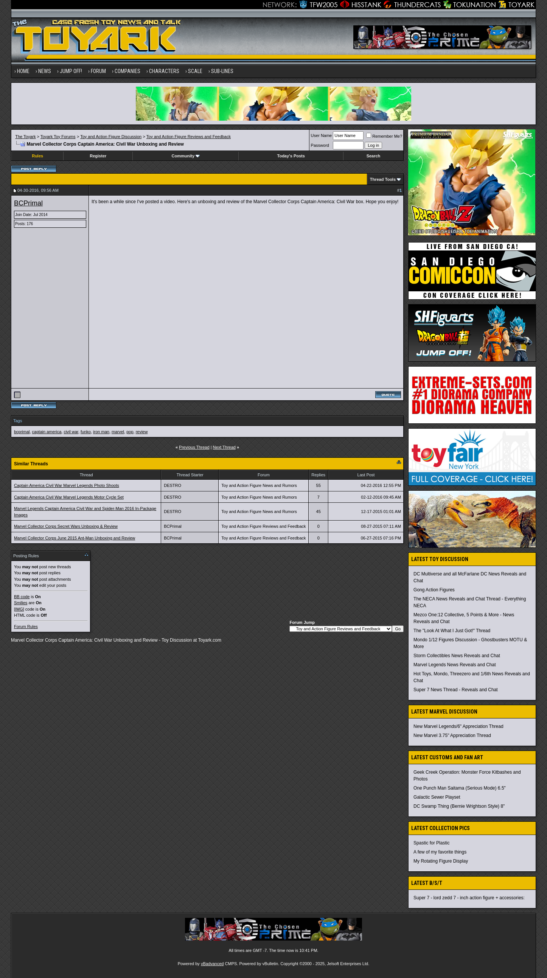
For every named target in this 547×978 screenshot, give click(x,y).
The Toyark (25, 136)
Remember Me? (384, 136)
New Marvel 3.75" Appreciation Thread (452, 735)
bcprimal (22, 431)
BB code (22, 596)
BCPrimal (28, 203)
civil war (71, 431)
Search (374, 156)
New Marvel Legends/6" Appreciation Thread (458, 726)
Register (98, 156)
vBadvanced (212, 963)
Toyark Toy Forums (58, 136)
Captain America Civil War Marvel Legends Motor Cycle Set (69, 497)
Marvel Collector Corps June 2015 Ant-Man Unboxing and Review (74, 538)
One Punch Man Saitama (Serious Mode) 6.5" (459, 788)
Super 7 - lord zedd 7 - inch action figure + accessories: (469, 897)
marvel (118, 431)
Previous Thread (194, 447)
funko (86, 431)
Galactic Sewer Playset (436, 797)
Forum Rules (26, 626)
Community (186, 156)
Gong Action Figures (434, 589)
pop (129, 431)
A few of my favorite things (439, 852)
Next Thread (224, 447)
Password (320, 145)
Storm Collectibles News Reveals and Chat (456, 655)
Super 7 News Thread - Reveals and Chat (455, 689)
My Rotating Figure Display (440, 861)
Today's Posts (291, 156)
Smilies (20, 602)
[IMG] (19, 609)
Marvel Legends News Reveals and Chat (454, 664)
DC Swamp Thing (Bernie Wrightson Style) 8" (459, 806)
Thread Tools (383, 179)
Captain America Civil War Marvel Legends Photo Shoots (66, 485)
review (142, 431)
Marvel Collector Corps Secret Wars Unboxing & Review (66, 526)
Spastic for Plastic (431, 843)
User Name (321, 135)
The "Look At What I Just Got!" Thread (451, 630)
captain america (47, 431)
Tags (17, 420)
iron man (101, 431)
